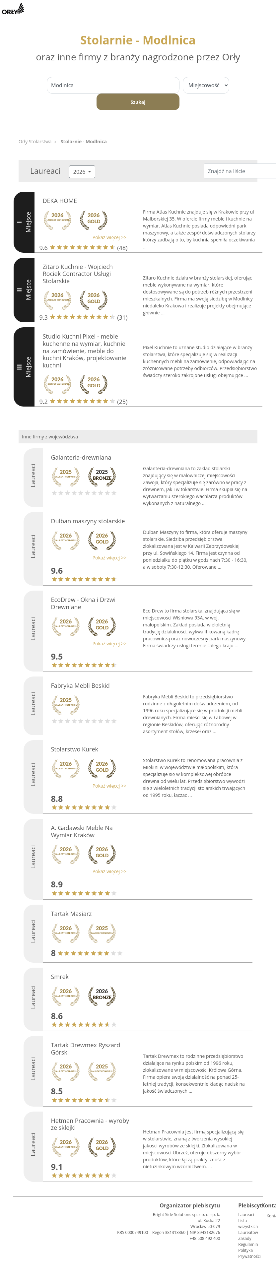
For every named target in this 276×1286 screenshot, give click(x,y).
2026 (80, 171)
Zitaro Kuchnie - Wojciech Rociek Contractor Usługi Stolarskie (78, 274)
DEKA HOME (60, 201)
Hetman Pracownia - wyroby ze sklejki (90, 1124)
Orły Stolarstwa (35, 141)
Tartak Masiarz (71, 914)
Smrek (60, 977)
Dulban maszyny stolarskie (88, 521)
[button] (83, 237)
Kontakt (269, 1216)
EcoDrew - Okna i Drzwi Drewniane (83, 603)
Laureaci (246, 1214)
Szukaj (137, 102)
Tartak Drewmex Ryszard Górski (85, 1048)
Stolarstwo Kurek (74, 749)
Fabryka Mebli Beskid (80, 685)
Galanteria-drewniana (81, 457)
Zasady (244, 1238)
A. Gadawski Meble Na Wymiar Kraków (82, 831)
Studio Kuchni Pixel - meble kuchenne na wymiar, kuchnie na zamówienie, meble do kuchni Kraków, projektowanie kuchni (85, 350)
